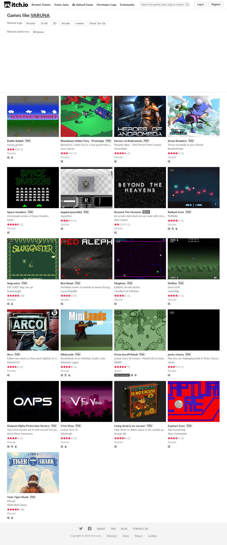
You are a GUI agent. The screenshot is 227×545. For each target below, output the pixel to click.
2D (55, 23)
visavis (171, 362)
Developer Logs (106, 4)
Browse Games (41, 4)
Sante (10, 219)
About (101, 528)
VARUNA (40, 15)
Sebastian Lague (69, 362)
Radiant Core (176, 212)
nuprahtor (66, 216)
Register (216, 4)
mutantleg (173, 291)
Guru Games (67, 148)
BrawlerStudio (175, 148)
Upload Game (82, 4)
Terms (126, 535)
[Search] (187, 4)
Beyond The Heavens (127, 212)
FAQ (113, 528)
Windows (38, 31)
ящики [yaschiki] (71, 212)
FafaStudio (66, 433)
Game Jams (61, 4)
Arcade (66, 23)
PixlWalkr (173, 216)
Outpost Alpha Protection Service (28, 425)
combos (79, 23)
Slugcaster (13, 283)
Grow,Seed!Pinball (126, 354)
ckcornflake (120, 148)
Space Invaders (16, 212)
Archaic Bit (120, 433)
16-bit (44, 23)
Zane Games (121, 219)
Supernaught (14, 291)
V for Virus (67, 425)
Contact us (140, 528)
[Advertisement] (113, 62)
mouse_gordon (15, 144)
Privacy (138, 535)
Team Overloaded (177, 433)
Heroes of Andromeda (128, 140)
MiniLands (67, 354)
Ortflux (172, 283)
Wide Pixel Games (17, 504)
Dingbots (120, 283)
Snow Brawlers (177, 140)
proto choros (176, 354)
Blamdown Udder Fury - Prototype (82, 140)
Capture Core (176, 425)
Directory (112, 535)
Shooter (30, 23)
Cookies (152, 535)
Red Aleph (67, 283)
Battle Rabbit (15, 140)
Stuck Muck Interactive (20, 433)
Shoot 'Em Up (97, 23)
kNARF (118, 362)
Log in (200, 4)
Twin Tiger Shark (18, 497)
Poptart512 (13, 362)
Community (127, 4)
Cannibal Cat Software (126, 291)
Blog (124, 528)
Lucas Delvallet (69, 291)
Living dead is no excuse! (129, 425)
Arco (10, 354)
